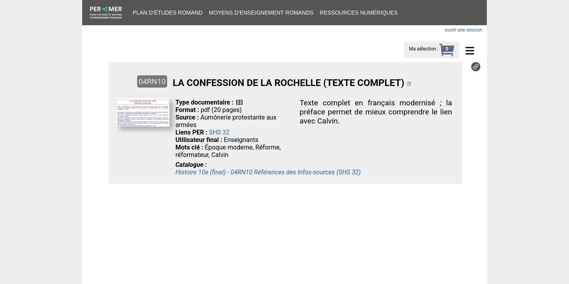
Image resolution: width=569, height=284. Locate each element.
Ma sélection (422, 49)
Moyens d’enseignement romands (261, 12)
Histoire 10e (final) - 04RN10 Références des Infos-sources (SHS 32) (268, 172)
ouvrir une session (463, 30)
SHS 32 (219, 132)
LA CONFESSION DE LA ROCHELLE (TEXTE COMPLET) (288, 82)
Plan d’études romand (168, 12)
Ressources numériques (359, 12)
